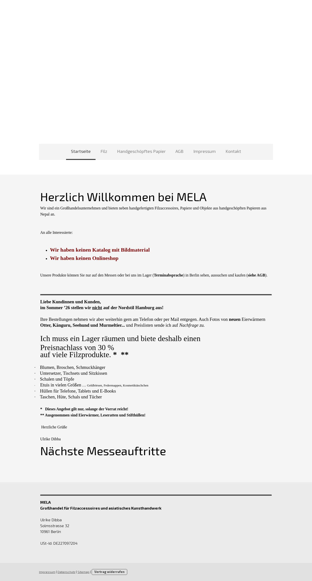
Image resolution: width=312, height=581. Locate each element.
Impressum (204, 151)
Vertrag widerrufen (109, 572)
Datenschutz (66, 572)
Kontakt (233, 151)
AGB (180, 151)
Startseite (81, 151)
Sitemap (83, 572)
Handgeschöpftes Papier (141, 151)
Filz (103, 151)
